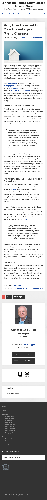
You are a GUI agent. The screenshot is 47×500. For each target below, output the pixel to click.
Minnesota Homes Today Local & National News (23, 4)
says (26, 219)
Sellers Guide (9, 418)
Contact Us (5, 445)
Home (4, 406)
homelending (19, 288)
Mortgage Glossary (11, 433)
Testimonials (9, 439)
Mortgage (29, 288)
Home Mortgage (19, 286)
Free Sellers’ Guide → (23, 361)
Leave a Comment (35, 38)
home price (12, 83)
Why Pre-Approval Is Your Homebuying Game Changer (21, 29)
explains (16, 124)
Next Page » (19, 297)
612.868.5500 (29, 345)
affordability (14, 88)
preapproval (38, 288)
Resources (5, 414)
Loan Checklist (10, 430)
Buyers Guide (9, 416)
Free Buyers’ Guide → (23, 354)
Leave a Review (10, 441)
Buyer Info (8, 420)
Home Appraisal (10, 424)
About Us (5, 410)
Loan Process (9, 426)
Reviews (5, 437)
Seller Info (8, 422)
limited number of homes (20, 91)
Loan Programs (10, 428)
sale (14, 189)
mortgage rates (10, 86)
